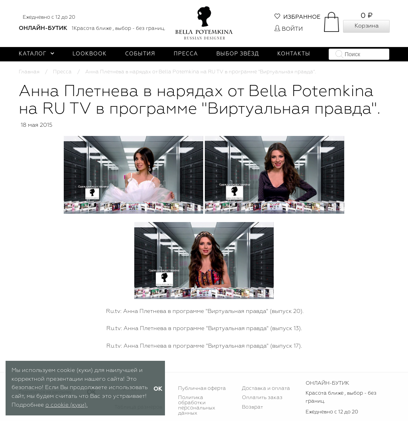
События (140, 54)
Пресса (186, 54)
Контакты (293, 54)
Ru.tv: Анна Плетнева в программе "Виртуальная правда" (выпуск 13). (204, 328)
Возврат (252, 407)
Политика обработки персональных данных (196, 405)
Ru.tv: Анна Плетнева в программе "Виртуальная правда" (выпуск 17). (204, 346)
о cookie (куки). (66, 405)
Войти (289, 29)
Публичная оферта (202, 388)
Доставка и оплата (266, 388)
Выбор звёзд (237, 54)
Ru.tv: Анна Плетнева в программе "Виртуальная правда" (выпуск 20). (204, 311)
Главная (29, 72)
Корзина (367, 26)
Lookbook (90, 54)
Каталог (36, 54)
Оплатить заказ (262, 397)
